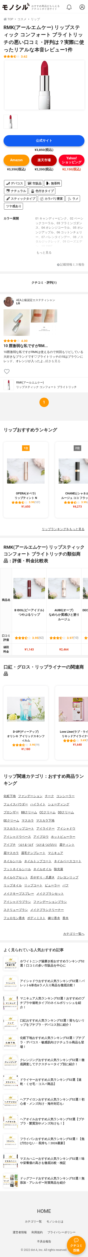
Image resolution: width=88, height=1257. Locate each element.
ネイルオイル (42, 869)
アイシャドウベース (17, 836)
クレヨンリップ (67, 877)
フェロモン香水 (14, 918)
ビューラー (52, 885)
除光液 (58, 869)
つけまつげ (25, 844)
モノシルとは (54, 1221)
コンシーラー (65, 796)
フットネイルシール (17, 869)
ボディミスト (36, 918)
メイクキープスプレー (19, 893)
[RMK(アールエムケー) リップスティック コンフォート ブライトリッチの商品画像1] (44, 85)
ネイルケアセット (16, 877)
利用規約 (37, 1232)
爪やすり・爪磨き (42, 877)
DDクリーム (66, 812)
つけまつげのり (46, 844)
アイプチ (10, 844)
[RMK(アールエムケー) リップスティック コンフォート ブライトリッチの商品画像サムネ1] (11, 122)
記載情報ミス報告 (70, 264)
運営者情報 (20, 1232)
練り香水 (54, 918)
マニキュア (55, 853)
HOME (44, 1211)
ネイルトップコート (38, 861)
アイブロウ (41, 836)
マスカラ (28, 820)
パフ (65, 885)
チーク (49, 796)
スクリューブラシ (16, 910)
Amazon (16, 160)
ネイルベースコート (67, 861)
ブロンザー (11, 812)
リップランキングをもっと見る (63, 529)
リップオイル (13, 885)
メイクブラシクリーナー (47, 910)
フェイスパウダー (16, 804)
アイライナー (45, 828)
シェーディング (58, 804)
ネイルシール (13, 861)
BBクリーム (29, 812)
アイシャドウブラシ (17, 902)
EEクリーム (11, 820)
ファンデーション (30, 796)
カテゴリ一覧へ (73, 934)
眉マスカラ (11, 853)
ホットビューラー (63, 836)
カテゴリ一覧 (33, 1221)
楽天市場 (44, 160)
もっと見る (44, 252)
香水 (65, 918)
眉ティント (67, 844)
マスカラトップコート (19, 828)
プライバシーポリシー (61, 1232)
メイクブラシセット (50, 893)
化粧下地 (10, 796)
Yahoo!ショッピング (71, 160)
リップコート (33, 885)
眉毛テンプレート (33, 853)
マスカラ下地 (45, 820)
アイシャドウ (66, 828)
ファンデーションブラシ (50, 902)
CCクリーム (47, 812)
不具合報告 (44, 1241)
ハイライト (38, 804)
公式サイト (44, 141)
